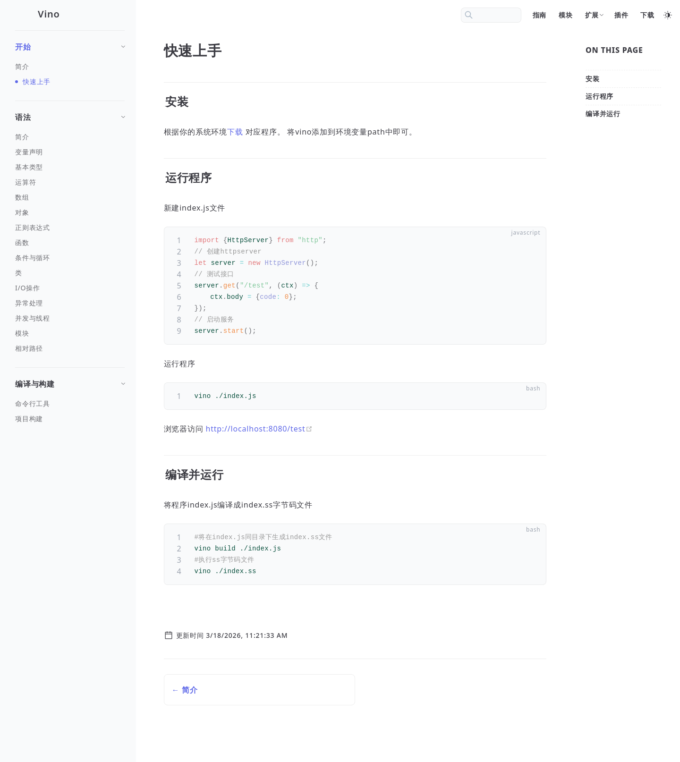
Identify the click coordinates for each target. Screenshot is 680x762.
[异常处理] (70, 303)
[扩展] (594, 15)
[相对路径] (70, 348)
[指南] (540, 15)
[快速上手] (70, 81)
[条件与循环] (70, 257)
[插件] (621, 15)
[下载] (647, 15)
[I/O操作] (70, 288)
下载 (235, 132)
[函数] (70, 242)
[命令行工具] (70, 403)
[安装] (593, 78)
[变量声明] (70, 152)
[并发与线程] (70, 318)
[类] (70, 272)
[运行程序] (599, 96)
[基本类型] (70, 167)
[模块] (566, 15)
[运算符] (70, 182)
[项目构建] (70, 418)
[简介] (70, 66)
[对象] (70, 212)
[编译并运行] (603, 113)
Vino (49, 14)
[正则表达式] (70, 227)
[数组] (70, 197)
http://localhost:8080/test (259, 428)
